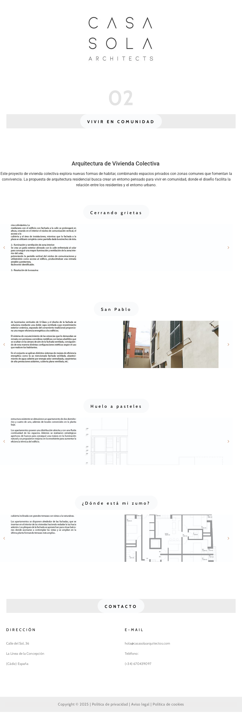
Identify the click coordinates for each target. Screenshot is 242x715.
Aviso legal (140, 707)
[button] (121, 122)
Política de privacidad (110, 707)
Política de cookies (168, 707)
